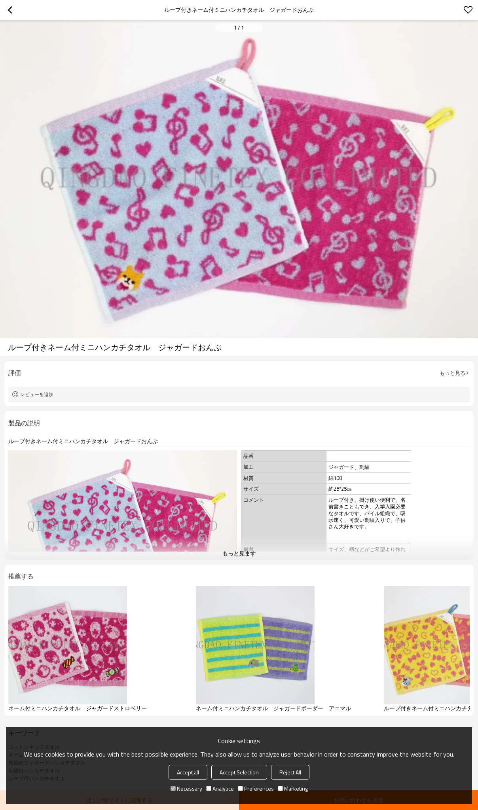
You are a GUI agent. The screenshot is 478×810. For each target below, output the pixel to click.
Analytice (220, 788)
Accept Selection (239, 772)
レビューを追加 (36, 394)
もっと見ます (239, 553)
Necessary (186, 788)
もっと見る (452, 373)
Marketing (293, 788)
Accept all (188, 772)
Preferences (256, 788)
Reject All (290, 772)
